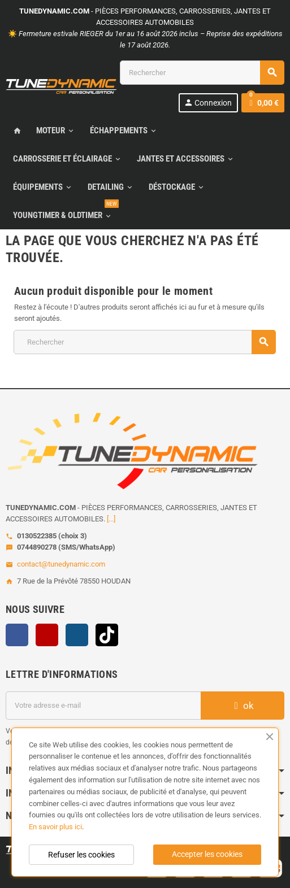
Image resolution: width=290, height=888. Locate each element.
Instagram (77, 635)
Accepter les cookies (207, 854)
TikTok (107, 635)
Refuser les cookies (81, 854)
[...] (111, 519)
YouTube (47, 635)
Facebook (17, 635)
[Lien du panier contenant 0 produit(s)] (262, 102)
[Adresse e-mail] (103, 705)
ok (242, 705)
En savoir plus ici (55, 826)
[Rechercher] (202, 72)
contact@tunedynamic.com (61, 564)
